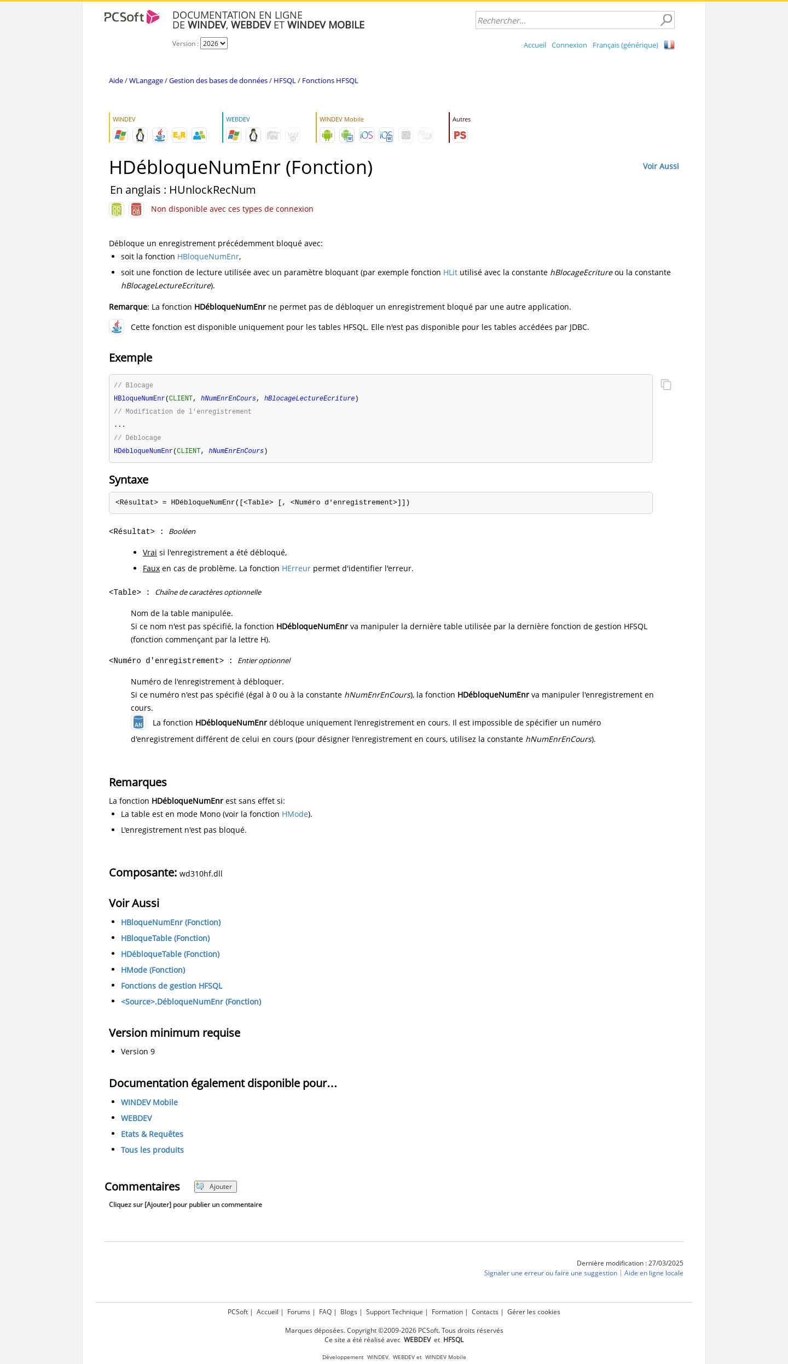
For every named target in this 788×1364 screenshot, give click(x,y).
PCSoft (238, 1311)
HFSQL (285, 80)
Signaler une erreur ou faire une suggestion (550, 1276)
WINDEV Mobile (149, 1105)
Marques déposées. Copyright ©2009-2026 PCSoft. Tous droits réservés (394, 1330)
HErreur (296, 571)
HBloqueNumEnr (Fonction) (171, 925)
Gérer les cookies (533, 1311)
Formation (447, 1311)
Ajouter (213, 1189)
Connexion (569, 45)
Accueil (535, 45)
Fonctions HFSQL (330, 80)
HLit (450, 272)
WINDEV (378, 1357)
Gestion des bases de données (218, 80)
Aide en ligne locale (653, 1276)
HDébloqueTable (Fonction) (170, 957)
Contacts (485, 1311)
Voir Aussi (661, 166)
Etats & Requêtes (152, 1137)
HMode (295, 817)
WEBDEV (136, 1121)
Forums (298, 1311)
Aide (116, 80)
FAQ (325, 1311)
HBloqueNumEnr (208, 256)
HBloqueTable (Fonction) (165, 941)
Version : (186, 43)
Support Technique (394, 1311)
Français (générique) (625, 45)
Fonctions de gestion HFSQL (171, 989)
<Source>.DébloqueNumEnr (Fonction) (191, 1005)
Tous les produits (152, 1153)
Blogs (348, 1311)
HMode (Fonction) (153, 973)
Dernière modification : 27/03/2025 (630, 1266)
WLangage (146, 80)
